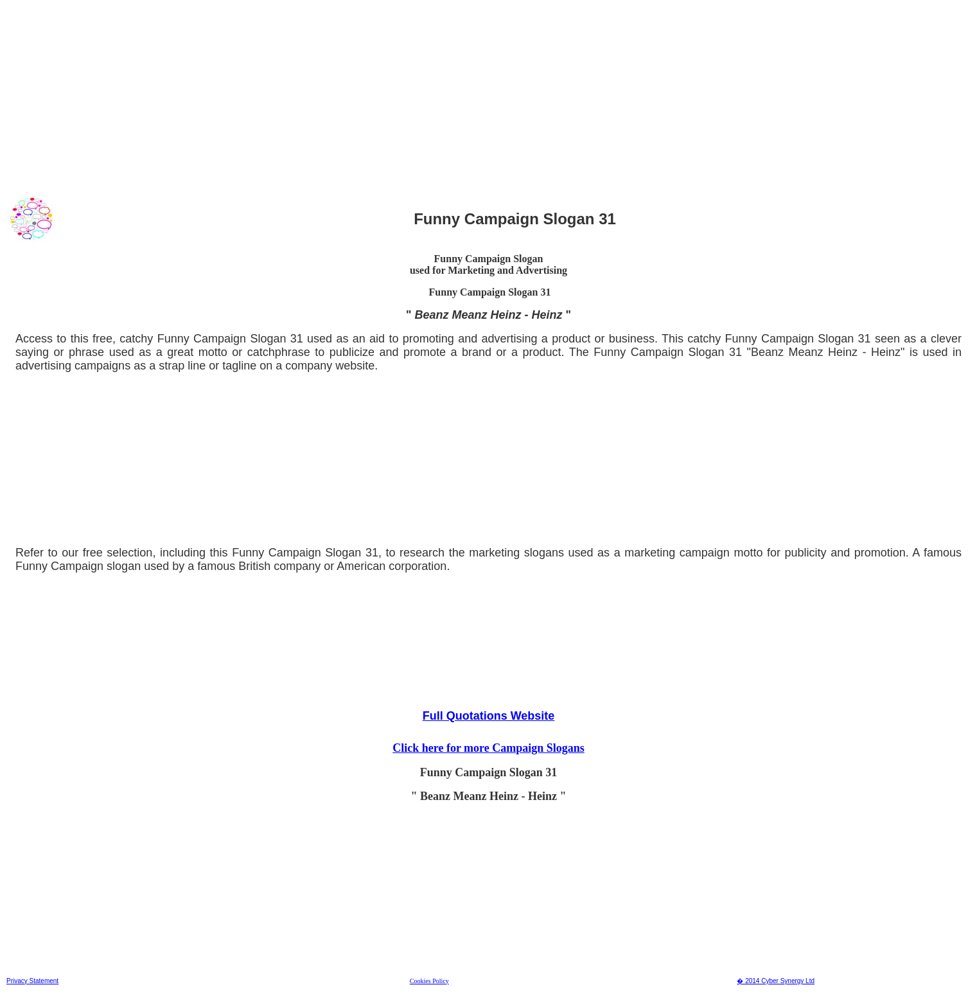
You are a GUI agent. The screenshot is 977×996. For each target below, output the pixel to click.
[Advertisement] (391, 96)
